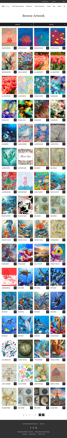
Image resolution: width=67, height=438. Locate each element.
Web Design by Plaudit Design (42, 431)
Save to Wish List (15, 48)
